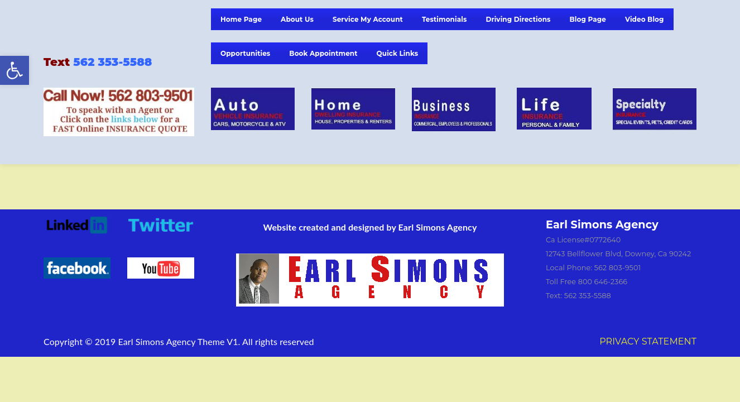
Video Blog (644, 19)
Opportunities (245, 53)
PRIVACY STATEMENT (647, 341)
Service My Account (368, 19)
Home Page (241, 19)
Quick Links (398, 53)
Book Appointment (323, 53)
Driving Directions (518, 19)
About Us (297, 19)
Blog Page (588, 19)
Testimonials (444, 19)
